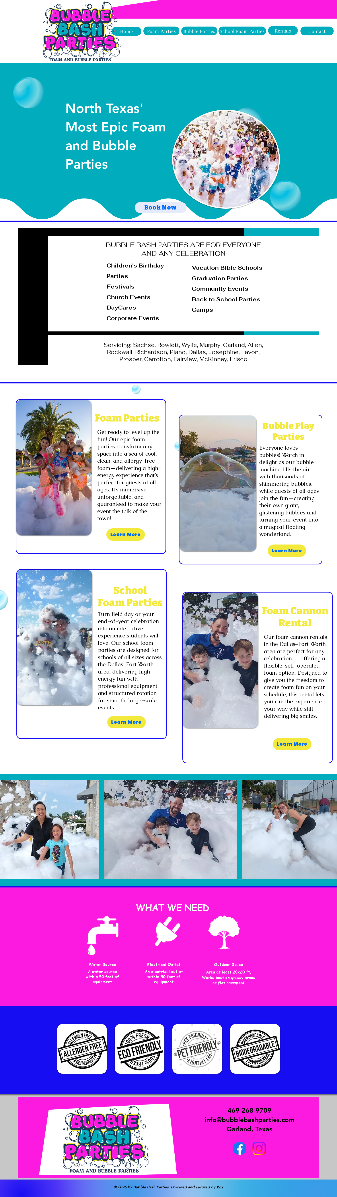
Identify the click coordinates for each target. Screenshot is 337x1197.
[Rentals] (283, 30)
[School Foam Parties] (242, 31)
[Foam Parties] (161, 31)
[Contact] (317, 31)
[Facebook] (240, 1148)
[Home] (126, 31)
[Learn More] (125, 534)
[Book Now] (161, 207)
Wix (219, 1187)
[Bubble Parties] (199, 31)
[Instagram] (259, 1148)
